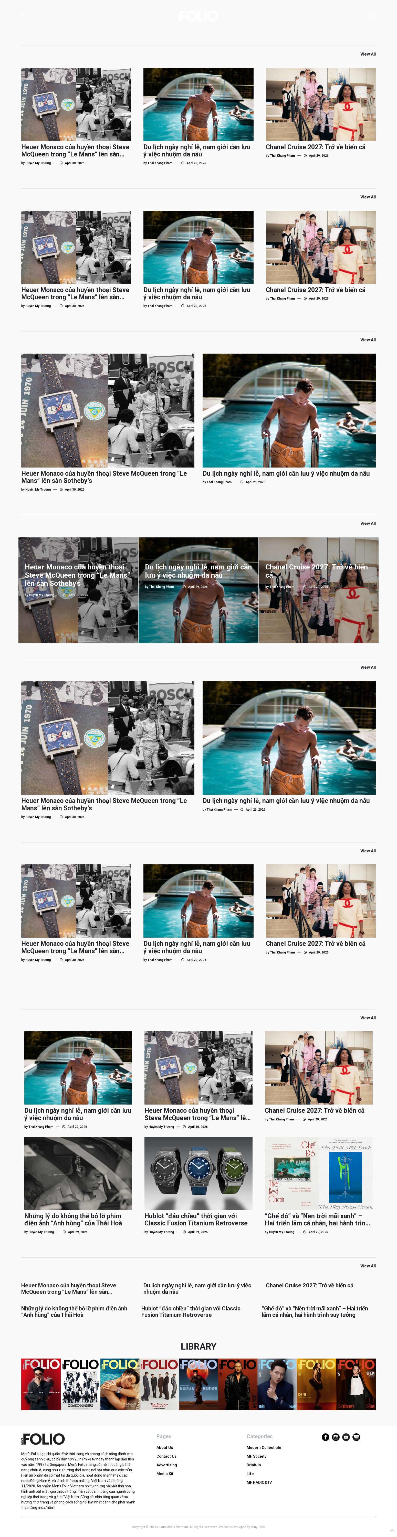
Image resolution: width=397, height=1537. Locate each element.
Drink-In (254, 1465)
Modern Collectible (264, 1447)
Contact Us (166, 1456)
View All (368, 54)
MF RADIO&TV (259, 1482)
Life (250, 1473)
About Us (164, 1447)
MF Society (256, 1456)
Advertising (166, 1465)
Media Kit (164, 1473)
